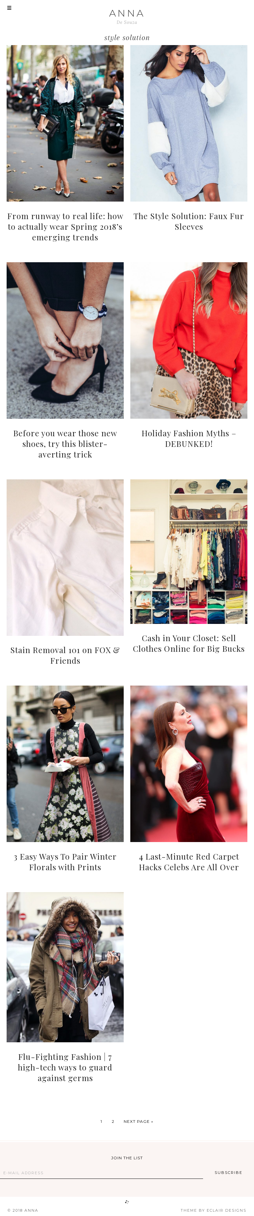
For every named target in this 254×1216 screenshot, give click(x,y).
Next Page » (138, 1121)
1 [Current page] (101, 1121)
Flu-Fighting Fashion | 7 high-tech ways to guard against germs (65, 1067)
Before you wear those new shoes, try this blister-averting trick (65, 443)
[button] (9, 8)
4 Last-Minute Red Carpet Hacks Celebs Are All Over (189, 861)
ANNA (127, 13)
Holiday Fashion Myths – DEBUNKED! (189, 438)
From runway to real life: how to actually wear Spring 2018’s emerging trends (65, 226)
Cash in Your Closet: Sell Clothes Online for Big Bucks (189, 643)
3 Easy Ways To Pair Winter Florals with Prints (65, 861)
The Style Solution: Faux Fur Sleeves (189, 221)
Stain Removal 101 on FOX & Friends (65, 655)
